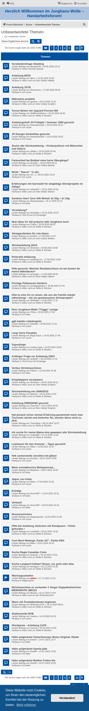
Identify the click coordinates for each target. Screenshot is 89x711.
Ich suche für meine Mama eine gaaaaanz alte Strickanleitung (49, 432)
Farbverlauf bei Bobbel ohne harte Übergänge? (40, 160)
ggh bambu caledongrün (27, 321)
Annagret (34, 566)
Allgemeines (28, 580)
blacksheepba (36, 201)
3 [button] (60, 48)
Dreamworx (35, 90)
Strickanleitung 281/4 (24, 245)
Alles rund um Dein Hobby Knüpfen (39, 104)
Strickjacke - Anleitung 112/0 (29, 625)
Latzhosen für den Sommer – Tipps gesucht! (39, 444)
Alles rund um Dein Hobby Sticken (38, 191)
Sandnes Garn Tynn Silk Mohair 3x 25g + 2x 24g (41, 198)
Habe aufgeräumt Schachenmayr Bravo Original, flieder (45, 637)
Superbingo (19, 344)
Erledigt (16, 490)
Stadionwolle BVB (23, 613)
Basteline (34, 470)
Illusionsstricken (22, 514)
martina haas (36, 347)
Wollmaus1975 (37, 604)
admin (33, 578)
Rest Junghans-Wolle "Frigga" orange (35, 309)
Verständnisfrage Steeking (28, 63)
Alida (32, 446)
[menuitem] (10, 3)
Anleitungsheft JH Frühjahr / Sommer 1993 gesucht (43, 122)
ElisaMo (34, 324)
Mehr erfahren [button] (26, 705)
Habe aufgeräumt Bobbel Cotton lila (33, 660)
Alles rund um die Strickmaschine (38, 595)
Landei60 (34, 531)
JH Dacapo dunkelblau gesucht (31, 134)
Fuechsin (34, 406)
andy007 (34, 359)
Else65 (33, 236)
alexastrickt (35, 66)
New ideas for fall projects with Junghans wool (40, 221)
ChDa (33, 312)
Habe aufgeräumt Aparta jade (29, 648)
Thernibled (35, 423)
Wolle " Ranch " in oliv (25, 172)
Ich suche (26, 92)
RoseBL (34, 163)
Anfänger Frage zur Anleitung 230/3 (33, 356)
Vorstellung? (19, 210)
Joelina (33, 616)
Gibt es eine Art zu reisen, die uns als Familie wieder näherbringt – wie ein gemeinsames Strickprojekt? (43, 296)
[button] (46, 48)
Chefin (33, 224)
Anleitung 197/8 (21, 87)
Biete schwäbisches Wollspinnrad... (33, 467)
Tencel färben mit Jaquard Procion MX (35, 110)
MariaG (33, 394)
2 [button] (56, 48)
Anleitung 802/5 (21, 75)
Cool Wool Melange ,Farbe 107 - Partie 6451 (38, 540)
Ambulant (34, 382)
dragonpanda (36, 517)
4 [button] (64, 48)
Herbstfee (34, 213)
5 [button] (69, 48)
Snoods (33, 458)
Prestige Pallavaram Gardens (29, 283)
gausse (33, 101)
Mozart (33, 593)
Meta (32, 482)
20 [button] (77, 48)
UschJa (33, 628)
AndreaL (34, 555)
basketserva (36, 259)
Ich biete (26, 203)
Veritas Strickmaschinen (26, 368)
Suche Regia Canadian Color (29, 552)
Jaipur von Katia (22, 479)
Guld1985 (34, 435)
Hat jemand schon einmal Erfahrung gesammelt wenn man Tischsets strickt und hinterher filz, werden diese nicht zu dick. (47, 417)
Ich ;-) (33, 175)
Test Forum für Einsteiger (34, 215)
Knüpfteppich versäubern (27, 379)
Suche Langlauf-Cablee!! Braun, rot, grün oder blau (43, 563)
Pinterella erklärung (24, 256)
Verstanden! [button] (67, 697)
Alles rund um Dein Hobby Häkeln (38, 80)
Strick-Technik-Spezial (32, 69)
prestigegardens (37, 286)
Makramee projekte (23, 98)
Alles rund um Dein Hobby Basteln (38, 165)
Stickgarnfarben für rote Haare (30, 233)
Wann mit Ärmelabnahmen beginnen (34, 601)
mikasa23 (34, 189)
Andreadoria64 (37, 125)
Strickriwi (34, 248)
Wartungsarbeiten (22, 575)
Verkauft (17, 502)
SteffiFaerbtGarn (38, 113)
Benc (32, 78)
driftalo (33, 151)
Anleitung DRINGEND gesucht (30, 403)
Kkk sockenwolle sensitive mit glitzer (34, 455)
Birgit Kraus (35, 335)
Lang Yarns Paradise (24, 332)
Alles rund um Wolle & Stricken (36, 115)
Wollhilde (34, 300)
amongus (34, 274)
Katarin (33, 370)
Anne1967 (35, 493)
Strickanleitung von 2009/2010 (30, 391)
